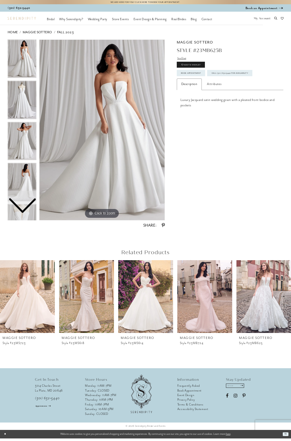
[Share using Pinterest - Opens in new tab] (163, 228)
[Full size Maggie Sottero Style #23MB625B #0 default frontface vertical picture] (102, 132)
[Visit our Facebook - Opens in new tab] (227, 400)
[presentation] (27, 298)
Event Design (185, 397)
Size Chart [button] (184, 61)
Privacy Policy (186, 402)
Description (189, 109)
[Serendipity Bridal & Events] (22, 20)
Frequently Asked (188, 388)
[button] (262, 21)
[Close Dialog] (6, 436)
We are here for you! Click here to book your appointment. (145, 3)
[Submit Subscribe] (250, 389)
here (228, 436)
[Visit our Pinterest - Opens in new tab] (244, 400)
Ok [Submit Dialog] (284, 436)
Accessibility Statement (192, 411)
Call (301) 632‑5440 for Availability (212, 96)
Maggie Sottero (37, 34)
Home (13, 34)
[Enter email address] (240, 389)
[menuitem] (51, 21)
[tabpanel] (102, 132)
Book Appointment (198, 84)
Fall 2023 (65, 34)
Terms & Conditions (190, 407)
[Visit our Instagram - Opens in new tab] (235, 400)
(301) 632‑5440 (47, 400)
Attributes (214, 109)
